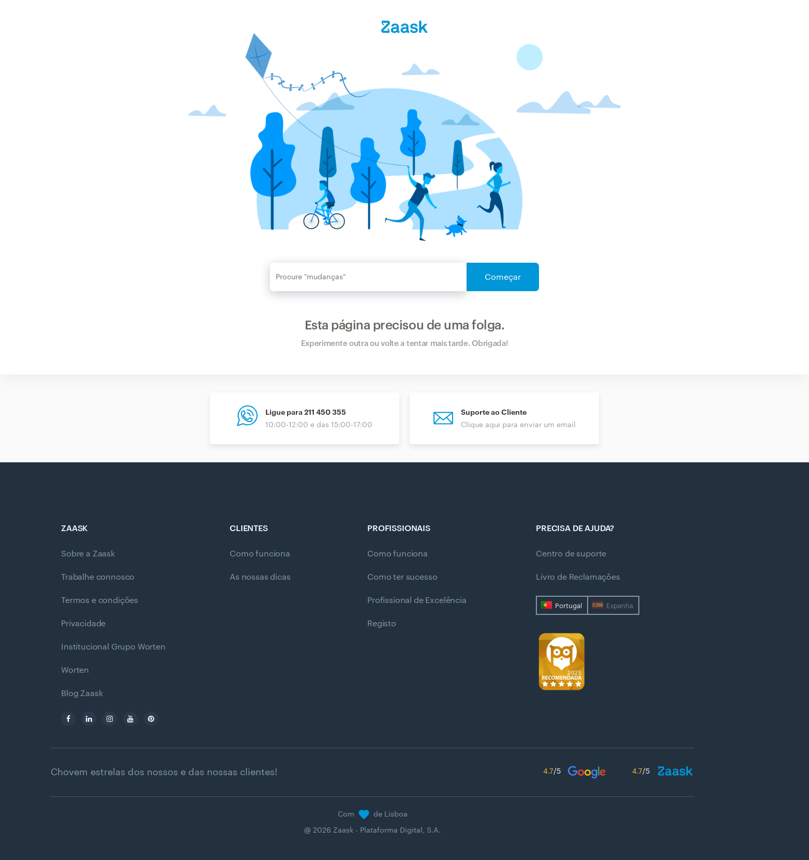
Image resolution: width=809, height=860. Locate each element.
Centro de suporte (571, 554)
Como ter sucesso (402, 577)
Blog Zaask (81, 693)
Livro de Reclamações (578, 577)
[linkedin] (89, 719)
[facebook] (68, 719)
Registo (381, 624)
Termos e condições (99, 600)
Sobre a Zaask (88, 554)
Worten (75, 670)
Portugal (568, 605)
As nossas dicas (260, 577)
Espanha (619, 605)
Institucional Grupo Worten (113, 647)
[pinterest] (151, 719)
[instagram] (109, 719)
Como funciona (260, 554)
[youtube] (130, 719)
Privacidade (83, 624)
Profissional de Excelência (417, 600)
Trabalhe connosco (97, 577)
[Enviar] (368, 277)
